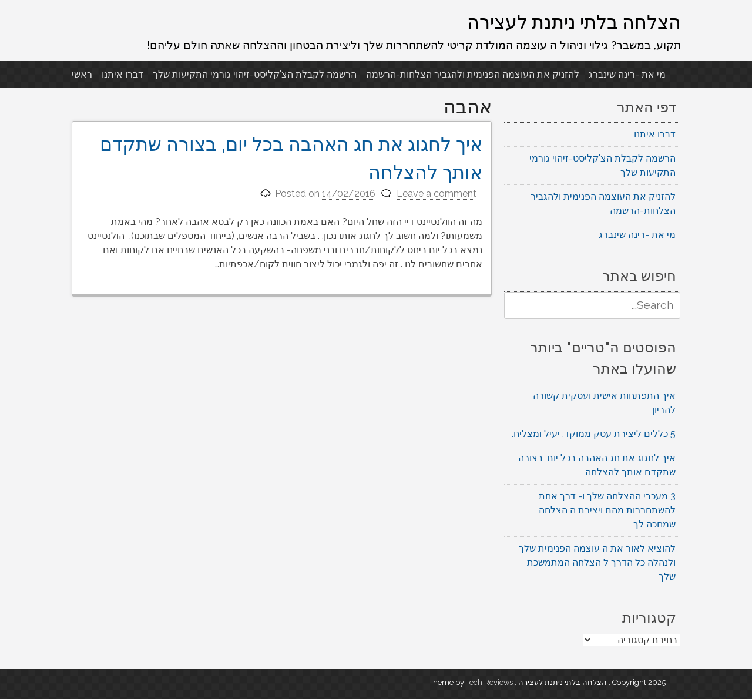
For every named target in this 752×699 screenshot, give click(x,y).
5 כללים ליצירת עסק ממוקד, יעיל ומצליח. (594, 433)
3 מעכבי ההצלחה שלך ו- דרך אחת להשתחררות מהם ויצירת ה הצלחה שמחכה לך (607, 510)
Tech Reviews (489, 682)
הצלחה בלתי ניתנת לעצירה (574, 21)
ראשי (82, 74)
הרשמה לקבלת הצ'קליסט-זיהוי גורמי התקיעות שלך (255, 74)
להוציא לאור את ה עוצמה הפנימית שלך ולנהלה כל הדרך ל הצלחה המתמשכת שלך (597, 562)
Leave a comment (436, 193)
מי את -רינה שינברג (627, 74)
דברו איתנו (122, 74)
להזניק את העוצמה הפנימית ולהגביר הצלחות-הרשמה (472, 74)
